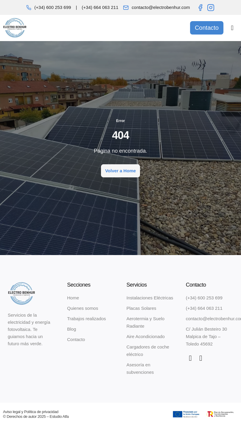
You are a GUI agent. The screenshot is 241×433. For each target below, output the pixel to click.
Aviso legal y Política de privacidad (30, 411)
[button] (232, 28)
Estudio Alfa (59, 416)
